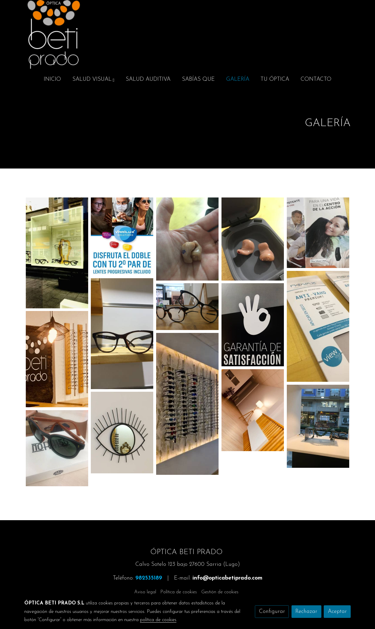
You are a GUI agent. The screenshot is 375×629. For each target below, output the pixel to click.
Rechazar (306, 611)
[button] (93, 79)
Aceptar (337, 611)
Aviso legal (145, 592)
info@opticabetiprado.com (227, 578)
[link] (53, 35)
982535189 (148, 578)
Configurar (272, 611)
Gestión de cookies (219, 592)
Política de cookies (178, 592)
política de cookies (158, 620)
